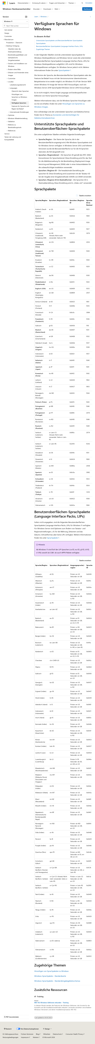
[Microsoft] (4, 3)
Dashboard (87, 9)
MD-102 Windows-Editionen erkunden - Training (51, 1003)
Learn (36, 16)
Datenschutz (57, 1034)
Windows (43, 16)
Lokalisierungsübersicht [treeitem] (18, 85)
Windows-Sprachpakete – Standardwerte (50, 976)
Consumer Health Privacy (74, 1034)
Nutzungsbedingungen (10, 1037)
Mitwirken (46, 1034)
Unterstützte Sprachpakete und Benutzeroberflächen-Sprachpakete (59, 40)
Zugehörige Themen (43, 49)
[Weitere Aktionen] (90, 16)
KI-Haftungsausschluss (10, 1034)
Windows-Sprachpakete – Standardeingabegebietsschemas (57, 981)
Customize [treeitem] (8, 36)
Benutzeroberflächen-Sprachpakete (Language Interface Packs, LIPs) (59, 46)
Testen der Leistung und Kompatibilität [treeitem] (12, 138)
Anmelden (88, 3)
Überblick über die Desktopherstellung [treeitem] (14, 50)
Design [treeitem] (6, 33)
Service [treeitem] (6, 134)
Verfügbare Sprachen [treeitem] (19, 103)
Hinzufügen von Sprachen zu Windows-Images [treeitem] (19, 97)
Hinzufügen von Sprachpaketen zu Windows (51, 971)
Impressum (25, 1037)
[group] (63, 352)
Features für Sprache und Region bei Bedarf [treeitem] (20, 107)
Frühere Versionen (27, 1034)
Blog (37, 1034)
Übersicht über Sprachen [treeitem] (20, 91)
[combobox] (16, 21)
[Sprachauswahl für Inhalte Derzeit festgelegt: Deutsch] (8, 1029)
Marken (35, 1037)
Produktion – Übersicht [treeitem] (14, 43)
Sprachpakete (40, 43)
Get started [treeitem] (8, 30)
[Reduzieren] (26, 17)
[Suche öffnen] (82, 3)
